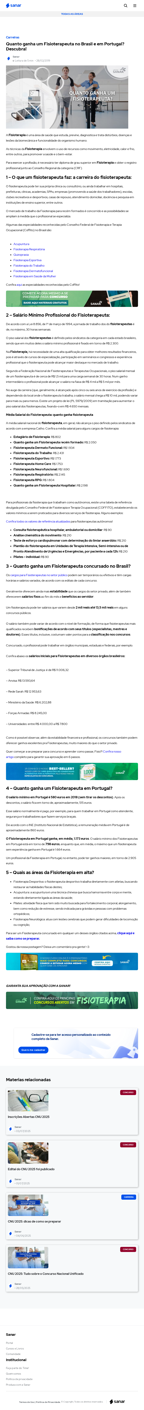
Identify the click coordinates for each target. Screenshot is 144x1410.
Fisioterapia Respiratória (29, 249)
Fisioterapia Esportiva (27, 260)
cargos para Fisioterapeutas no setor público (39, 575)
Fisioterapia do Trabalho (29, 266)
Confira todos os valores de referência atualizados (38, 521)
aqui (19, 285)
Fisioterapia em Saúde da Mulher (35, 276)
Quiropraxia (21, 255)
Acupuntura (21, 244)
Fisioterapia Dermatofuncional (33, 271)
